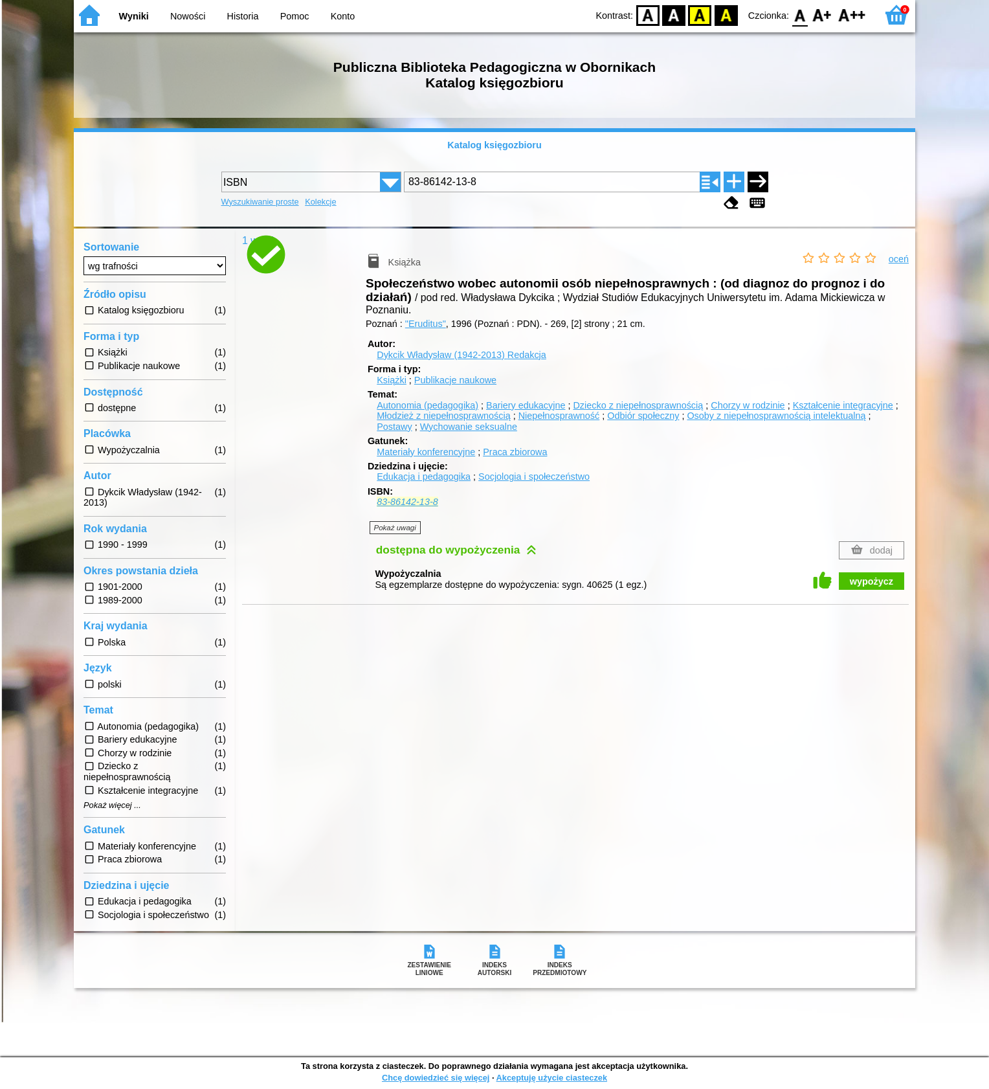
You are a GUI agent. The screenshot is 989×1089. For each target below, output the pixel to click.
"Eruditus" (425, 324)
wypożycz (871, 581)
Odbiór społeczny (643, 415)
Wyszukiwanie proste (260, 202)
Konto (343, 16)
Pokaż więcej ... (112, 805)
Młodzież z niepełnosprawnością (443, 415)
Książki (391, 380)
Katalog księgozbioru (494, 145)
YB (700, 14)
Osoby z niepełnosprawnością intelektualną (776, 415)
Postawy (394, 426)
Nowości (187, 16)
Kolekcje (320, 202)
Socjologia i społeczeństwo (534, 476)
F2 (852, 14)
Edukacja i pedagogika (424, 476)
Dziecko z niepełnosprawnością (638, 405)
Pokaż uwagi (395, 528)
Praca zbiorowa (515, 452)
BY (726, 14)
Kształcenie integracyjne (843, 405)
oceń (899, 259)
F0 (800, 14)
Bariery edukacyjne (525, 405)
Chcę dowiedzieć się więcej (435, 1078)
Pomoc (294, 16)
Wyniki (134, 16)
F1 (822, 14)
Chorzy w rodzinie (747, 405)
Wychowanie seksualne (468, 426)
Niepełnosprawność (559, 415)
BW (673, 14)
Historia (243, 16)
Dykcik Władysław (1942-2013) (461, 355)
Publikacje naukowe (455, 380)
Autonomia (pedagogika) (427, 405)
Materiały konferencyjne (426, 452)
